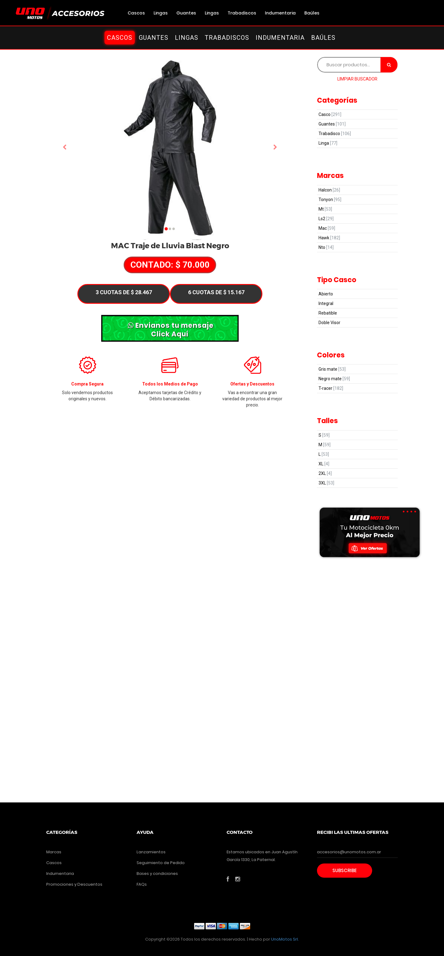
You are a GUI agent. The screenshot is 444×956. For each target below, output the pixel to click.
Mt (325, 209)
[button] (64, 147)
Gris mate (332, 369)
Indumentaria (280, 13)
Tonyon (330, 199)
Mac (327, 228)
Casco (330, 114)
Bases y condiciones (157, 873)
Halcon (329, 189)
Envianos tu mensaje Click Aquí (171, 329)
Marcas (53, 852)
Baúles (311, 13)
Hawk (329, 237)
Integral (326, 303)
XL (324, 463)
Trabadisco (335, 133)
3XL (326, 482)
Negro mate (334, 378)
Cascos (136, 13)
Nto (326, 247)
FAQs (142, 884)
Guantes (186, 13)
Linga (328, 143)
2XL (325, 473)
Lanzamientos (151, 852)
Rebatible (328, 313)
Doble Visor (329, 322)
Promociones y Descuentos (74, 884)
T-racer (331, 388)
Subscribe (344, 870)
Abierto (326, 293)
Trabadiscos (242, 13)
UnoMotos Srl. (285, 939)
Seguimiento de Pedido (161, 863)
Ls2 (326, 218)
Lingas (161, 13)
